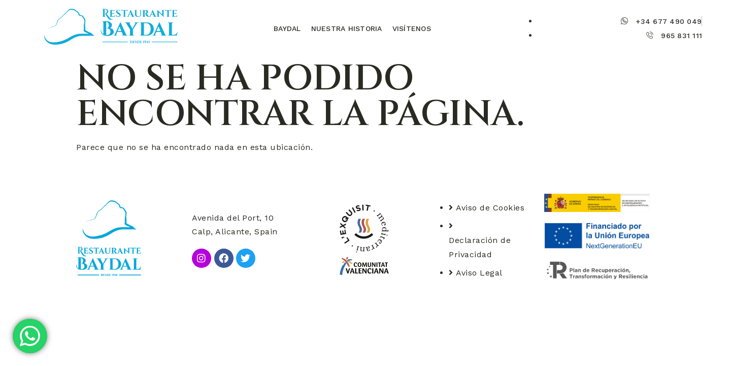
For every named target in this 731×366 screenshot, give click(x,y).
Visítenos (411, 28)
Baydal (287, 28)
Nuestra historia (346, 28)
